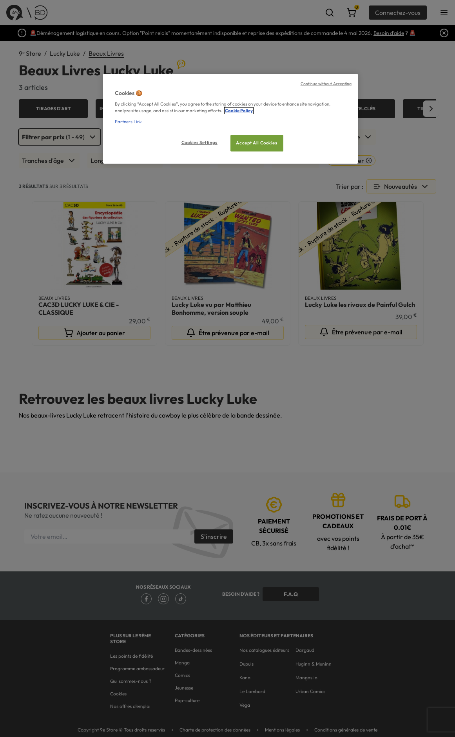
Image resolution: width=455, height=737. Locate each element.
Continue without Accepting (326, 83)
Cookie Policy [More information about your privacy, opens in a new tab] (239, 110)
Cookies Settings (199, 142)
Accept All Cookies (256, 143)
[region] (230, 119)
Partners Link (128, 121)
